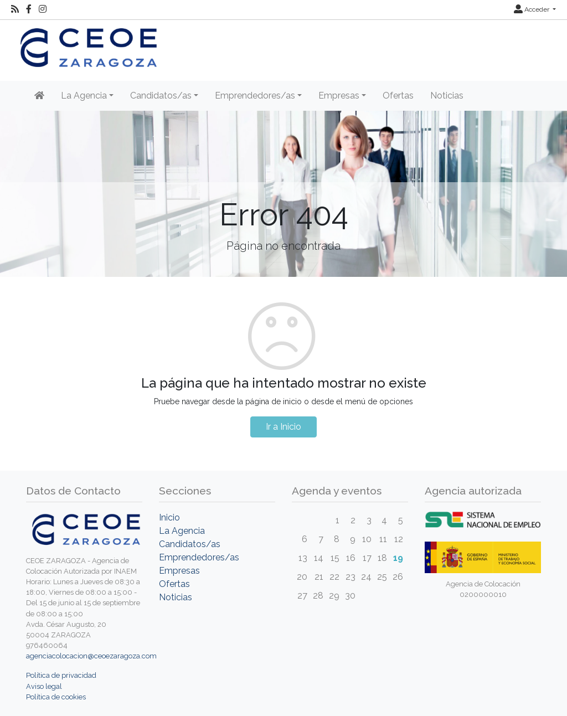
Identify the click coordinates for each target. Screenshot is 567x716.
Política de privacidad (61, 675)
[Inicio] (39, 96)
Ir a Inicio (283, 426)
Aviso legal (44, 686)
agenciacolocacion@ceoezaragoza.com (91, 656)
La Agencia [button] (84, 95)
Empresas (179, 570)
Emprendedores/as (199, 557)
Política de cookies (56, 697)
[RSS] (15, 9)
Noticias (446, 95)
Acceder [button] (532, 9)
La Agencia (182, 531)
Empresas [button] (338, 95)
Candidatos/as (189, 544)
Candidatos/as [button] (161, 95)
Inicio (169, 517)
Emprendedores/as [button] (255, 95)
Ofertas (398, 95)
